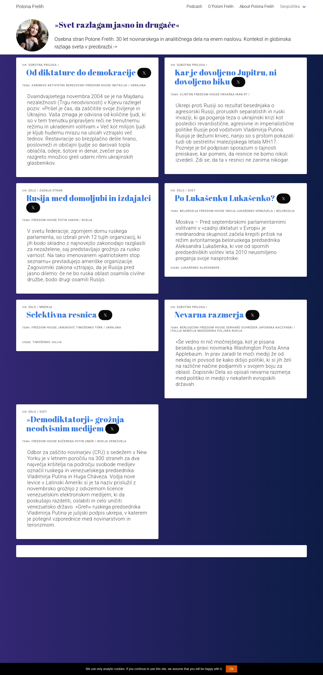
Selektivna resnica (61, 314)
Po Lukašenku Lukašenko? (225, 197)
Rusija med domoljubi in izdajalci (88, 197)
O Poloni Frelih (221, 6)
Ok (231, 669)
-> (115, 47)
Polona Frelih (30, 6)
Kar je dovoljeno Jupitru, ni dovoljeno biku (226, 77)
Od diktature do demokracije (81, 72)
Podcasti (194, 6)
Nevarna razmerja (209, 314)
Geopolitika (290, 6)
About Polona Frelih (256, 6)
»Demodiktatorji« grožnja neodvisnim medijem (75, 424)
